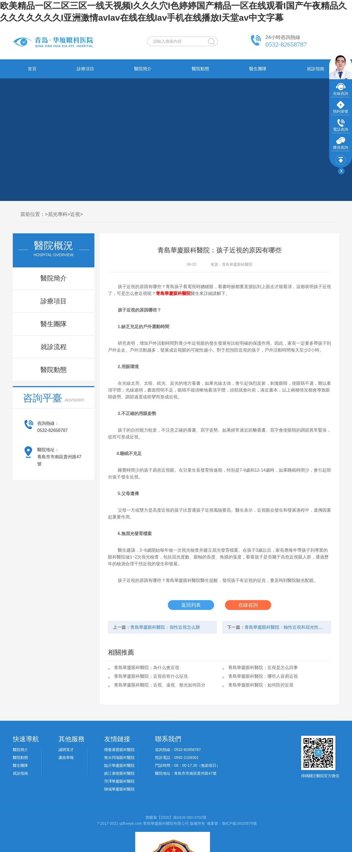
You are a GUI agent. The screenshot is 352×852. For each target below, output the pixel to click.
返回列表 (191, 605)
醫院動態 (200, 68)
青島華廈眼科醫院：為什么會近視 (146, 667)
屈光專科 (57, 214)
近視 (75, 214)
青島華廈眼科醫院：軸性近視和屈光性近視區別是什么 (285, 627)
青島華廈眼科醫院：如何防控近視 (261, 685)
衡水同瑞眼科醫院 (119, 757)
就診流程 (54, 346)
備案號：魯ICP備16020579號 (232, 823)
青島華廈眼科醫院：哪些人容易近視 (263, 676)
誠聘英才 (66, 749)
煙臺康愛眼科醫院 (119, 749)
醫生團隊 (258, 68)
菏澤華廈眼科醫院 (119, 781)
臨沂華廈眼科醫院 (119, 765)
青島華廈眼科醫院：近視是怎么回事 (263, 667)
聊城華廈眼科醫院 (119, 789)
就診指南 (315, 68)
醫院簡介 (143, 68)
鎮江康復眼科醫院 (119, 773)
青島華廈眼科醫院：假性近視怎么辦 (165, 627)
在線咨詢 (248, 605)
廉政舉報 (66, 757)
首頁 (32, 68)
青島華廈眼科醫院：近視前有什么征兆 (151, 676)
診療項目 (85, 68)
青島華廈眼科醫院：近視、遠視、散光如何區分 (159, 685)
